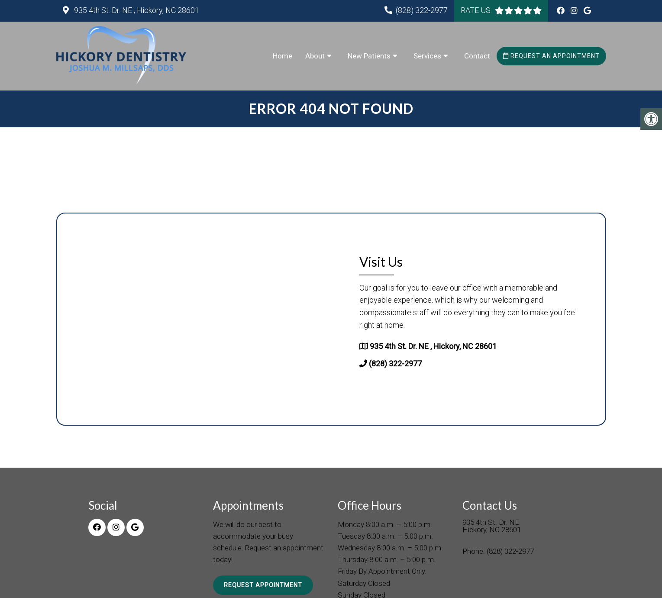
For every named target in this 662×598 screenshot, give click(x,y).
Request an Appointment (551, 55)
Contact (477, 56)
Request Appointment (263, 585)
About (315, 56)
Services (427, 56)
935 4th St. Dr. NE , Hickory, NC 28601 (135, 10)
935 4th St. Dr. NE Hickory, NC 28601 (491, 526)
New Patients (369, 56)
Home (282, 56)
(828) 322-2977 (422, 10)
